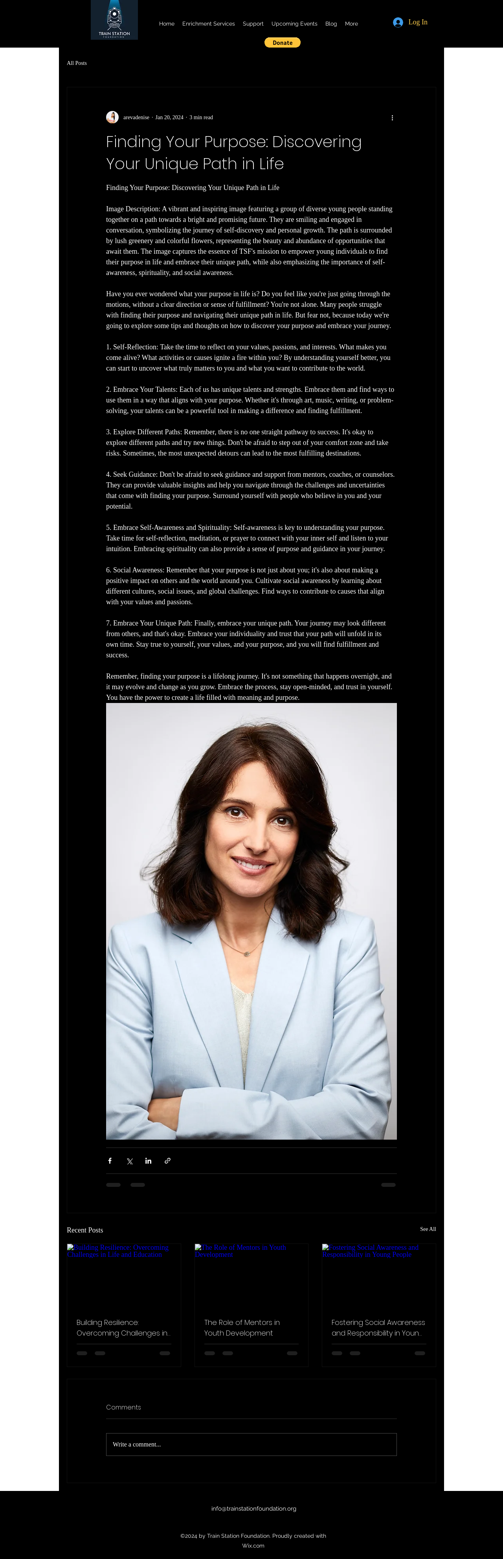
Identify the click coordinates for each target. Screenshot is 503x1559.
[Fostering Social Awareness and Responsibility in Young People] (379, 1276)
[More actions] (392, 117)
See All (428, 1229)
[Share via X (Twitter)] (129, 1160)
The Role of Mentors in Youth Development (242, 1327)
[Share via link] (167, 1160)
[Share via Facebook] (110, 1160)
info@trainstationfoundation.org (253, 1508)
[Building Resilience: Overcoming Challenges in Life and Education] (124, 1276)
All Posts (77, 63)
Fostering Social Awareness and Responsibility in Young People (378, 1327)
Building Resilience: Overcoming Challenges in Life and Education (122, 1327)
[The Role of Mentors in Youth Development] (251, 1276)
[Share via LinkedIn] (148, 1160)
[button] (282, 42)
